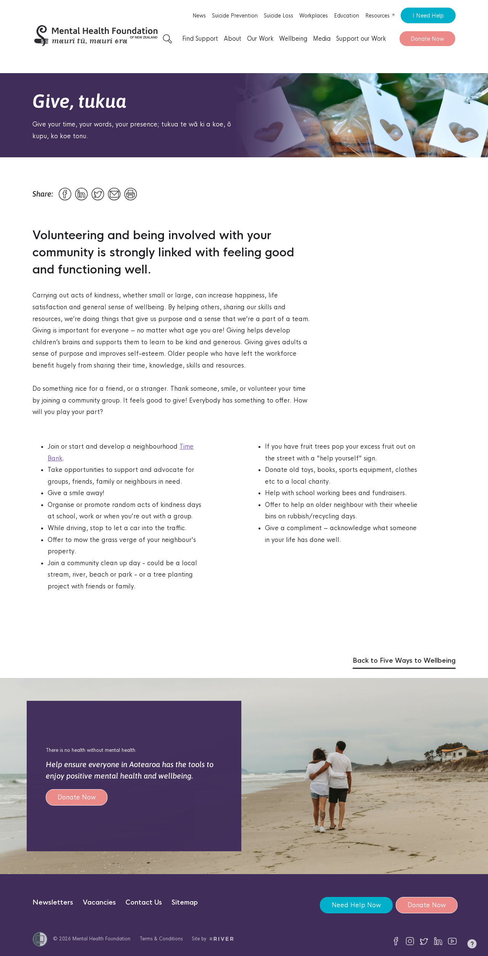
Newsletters (52, 902)
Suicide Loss (278, 15)
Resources (380, 15)
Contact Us (143, 902)
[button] (472, 945)
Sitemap (185, 902)
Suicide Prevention (235, 15)
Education (346, 15)
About (232, 39)
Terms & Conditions (161, 938)
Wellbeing (293, 39)
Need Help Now (355, 905)
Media (322, 39)
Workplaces (313, 15)
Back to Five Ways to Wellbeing (404, 661)
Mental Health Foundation (101, 938)
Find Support (200, 39)
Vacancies (99, 902)
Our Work (260, 39)
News (199, 15)
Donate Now (427, 38)
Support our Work (361, 39)
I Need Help (428, 15)
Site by (212, 938)
